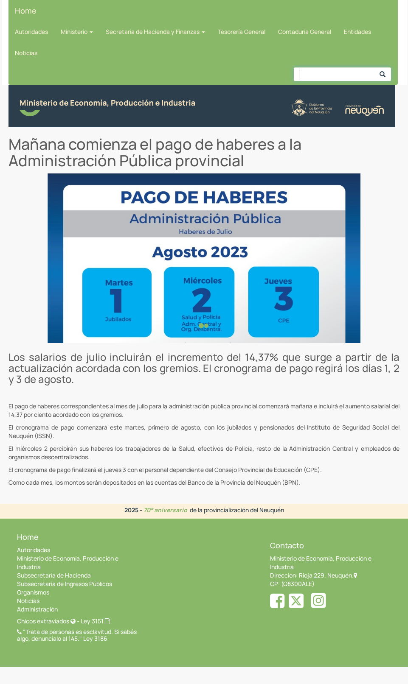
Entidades (357, 32)
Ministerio (77, 32)
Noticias (26, 53)
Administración (37, 609)
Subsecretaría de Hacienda (54, 575)
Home (26, 11)
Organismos (33, 592)
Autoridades (31, 32)
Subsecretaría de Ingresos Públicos (64, 584)
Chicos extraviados (46, 621)
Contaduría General (304, 32)
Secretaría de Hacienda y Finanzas (155, 32)
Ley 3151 (95, 621)
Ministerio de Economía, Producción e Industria (67, 562)
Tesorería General (241, 32)
